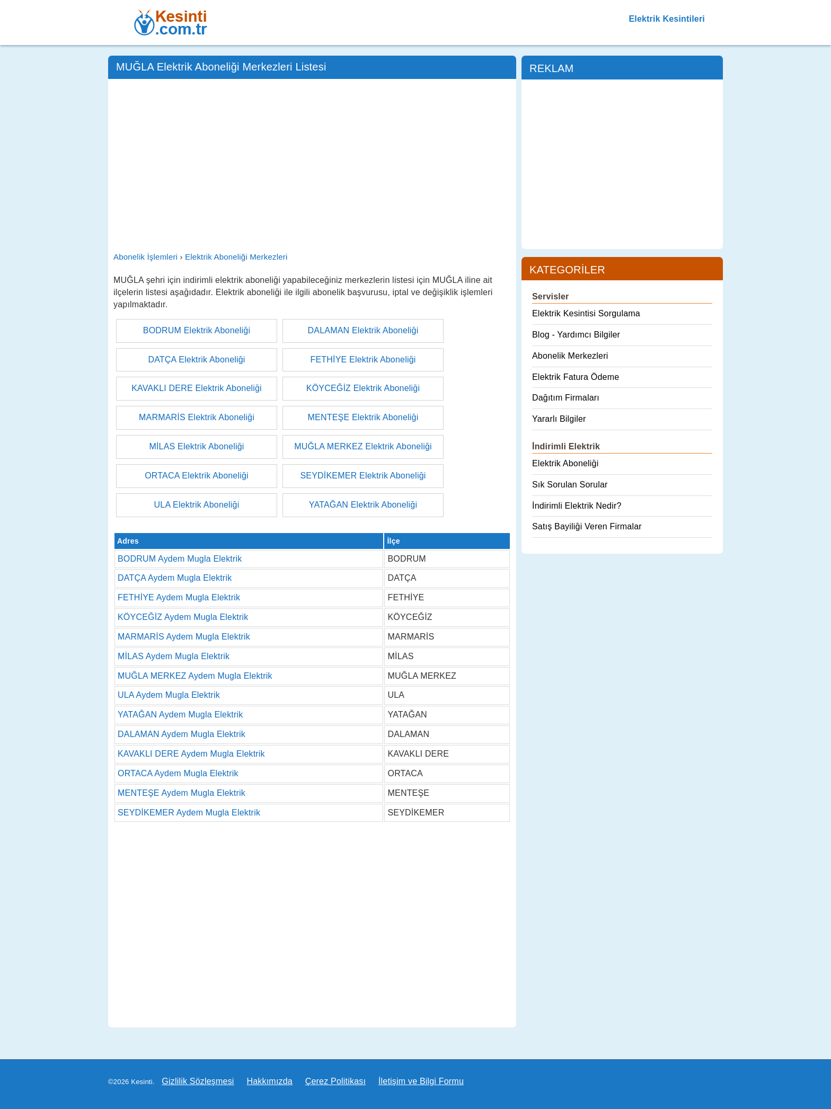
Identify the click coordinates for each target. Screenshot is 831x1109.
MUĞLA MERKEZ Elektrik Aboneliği (363, 446)
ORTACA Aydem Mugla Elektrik (178, 773)
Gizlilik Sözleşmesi (198, 1081)
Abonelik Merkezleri (570, 355)
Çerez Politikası (335, 1081)
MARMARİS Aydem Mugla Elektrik (184, 636)
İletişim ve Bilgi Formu (421, 1081)
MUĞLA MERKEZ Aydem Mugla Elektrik (195, 675)
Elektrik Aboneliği (565, 463)
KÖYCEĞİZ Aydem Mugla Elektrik (183, 617)
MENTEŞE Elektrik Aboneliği (363, 417)
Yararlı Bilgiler (559, 418)
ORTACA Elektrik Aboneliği (197, 475)
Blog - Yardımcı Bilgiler (576, 334)
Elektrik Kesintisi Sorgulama (586, 313)
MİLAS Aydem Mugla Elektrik (173, 656)
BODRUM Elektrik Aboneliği (196, 330)
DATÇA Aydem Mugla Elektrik (175, 577)
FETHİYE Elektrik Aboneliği (362, 359)
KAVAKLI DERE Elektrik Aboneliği (196, 388)
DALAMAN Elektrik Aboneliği (363, 330)
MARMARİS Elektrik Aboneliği (196, 417)
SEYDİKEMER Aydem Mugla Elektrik (189, 812)
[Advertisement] (312, 164)
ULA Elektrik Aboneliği (197, 504)
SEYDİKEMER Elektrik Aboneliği (363, 475)
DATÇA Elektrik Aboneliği (196, 359)
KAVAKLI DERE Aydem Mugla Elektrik (191, 753)
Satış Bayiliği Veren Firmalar (587, 526)
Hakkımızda (269, 1081)
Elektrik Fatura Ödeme (575, 377)
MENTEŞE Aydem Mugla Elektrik (181, 792)
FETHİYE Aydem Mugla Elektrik (179, 597)
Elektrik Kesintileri (667, 18)
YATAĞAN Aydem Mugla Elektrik (180, 714)
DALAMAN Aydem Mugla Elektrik (181, 734)
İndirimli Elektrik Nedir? (577, 505)
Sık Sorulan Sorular (570, 484)
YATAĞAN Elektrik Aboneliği (363, 504)
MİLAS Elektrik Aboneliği (196, 446)
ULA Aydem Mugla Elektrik (169, 694)
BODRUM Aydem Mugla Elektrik (180, 558)
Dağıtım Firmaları (565, 397)
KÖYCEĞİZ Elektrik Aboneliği (363, 388)
